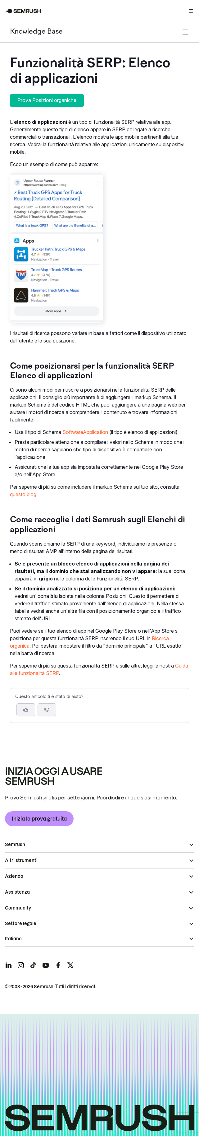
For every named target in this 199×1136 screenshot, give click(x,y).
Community (18, 908)
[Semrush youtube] (45, 965)
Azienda (14, 876)
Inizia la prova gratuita (39, 819)
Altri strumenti (21, 860)
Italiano (13, 938)
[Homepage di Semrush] (23, 11)
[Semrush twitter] (70, 965)
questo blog (23, 494)
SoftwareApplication (85, 432)
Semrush (15, 844)
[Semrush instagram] (21, 965)
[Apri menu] (191, 11)
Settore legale (20, 923)
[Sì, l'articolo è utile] (25, 709)
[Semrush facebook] (58, 965)
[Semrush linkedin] (8, 965)
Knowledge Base (36, 32)
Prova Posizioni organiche (46, 100)
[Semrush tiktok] (33, 965)
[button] (47, 709)
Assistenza (17, 892)
